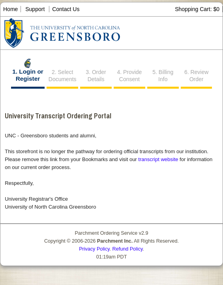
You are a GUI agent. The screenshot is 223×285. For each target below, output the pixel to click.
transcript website (158, 159)
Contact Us (65, 9)
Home (10, 9)
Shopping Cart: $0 (197, 9)
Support (35, 9)
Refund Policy (127, 249)
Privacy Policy (94, 249)
